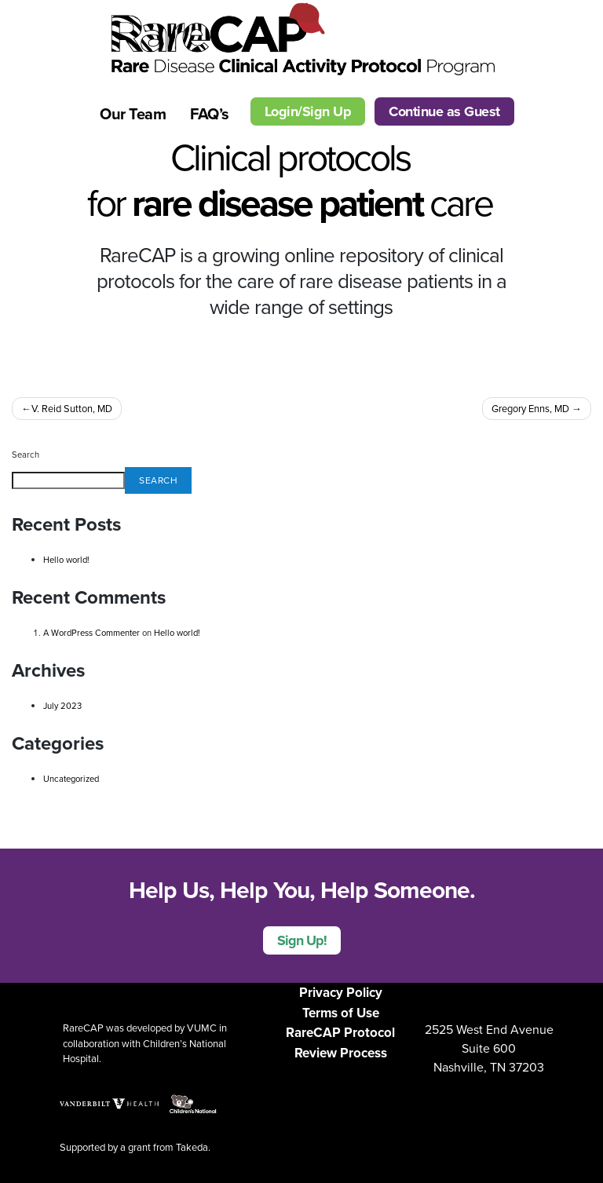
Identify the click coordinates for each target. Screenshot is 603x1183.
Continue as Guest (444, 111)
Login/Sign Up (308, 111)
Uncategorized (71, 778)
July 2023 (62, 705)
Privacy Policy (340, 992)
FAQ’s (209, 114)
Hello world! (66, 559)
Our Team (133, 114)
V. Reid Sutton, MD (71, 408)
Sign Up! (302, 940)
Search (25, 454)
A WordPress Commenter (91, 632)
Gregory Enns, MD (530, 408)
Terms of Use (340, 1013)
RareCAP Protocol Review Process (340, 1043)
